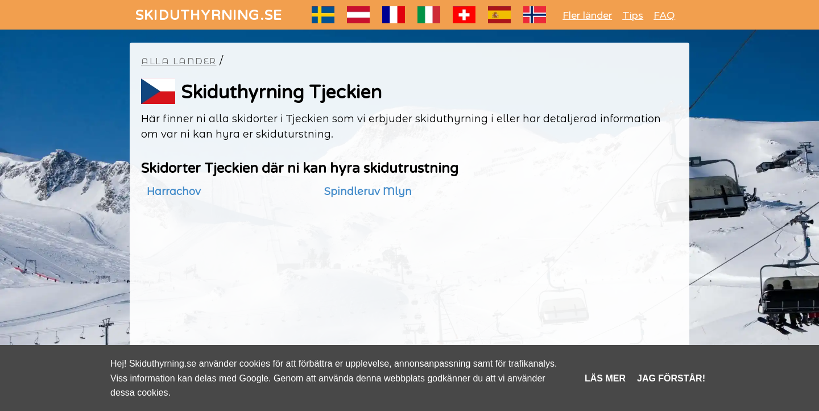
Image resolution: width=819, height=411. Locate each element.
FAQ (664, 15)
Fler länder (587, 15)
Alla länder (179, 61)
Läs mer (605, 378)
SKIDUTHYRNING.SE (208, 15)
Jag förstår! (671, 378)
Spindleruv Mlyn (368, 191)
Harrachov (174, 191)
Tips (632, 15)
